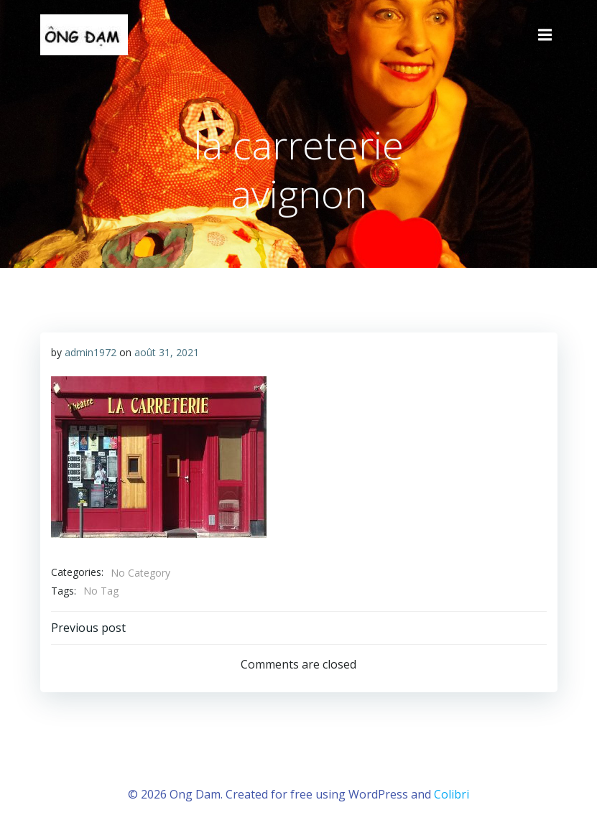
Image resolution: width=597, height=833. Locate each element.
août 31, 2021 (166, 352)
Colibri (451, 794)
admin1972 (90, 352)
